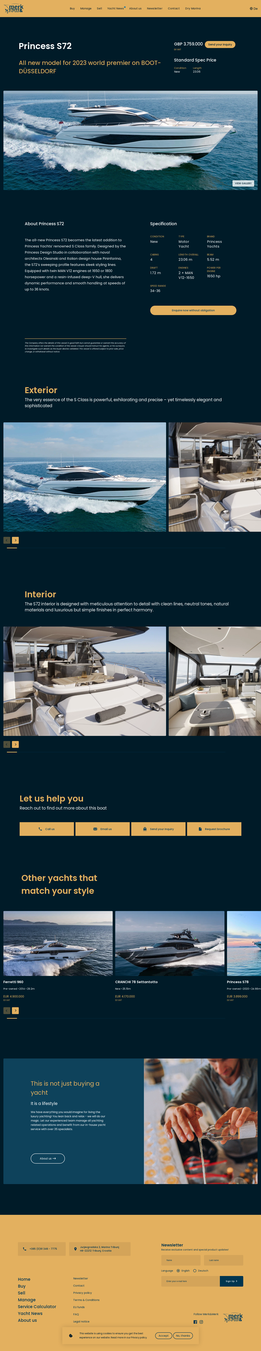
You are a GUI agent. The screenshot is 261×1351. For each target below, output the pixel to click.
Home (24, 1279)
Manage (85, 8)
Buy (72, 8)
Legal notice (81, 1321)
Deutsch (203, 1270)
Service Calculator (37, 1306)
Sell (99, 8)
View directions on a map (100, 1249)
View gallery (243, 183)
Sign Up (232, 1281)
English (186, 1270)
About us (135, 8)
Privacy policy (82, 1293)
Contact (174, 8)
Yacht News (115, 8)
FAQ (76, 1314)
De (254, 8)
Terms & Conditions (86, 1300)
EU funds (79, 1307)
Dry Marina (193, 8)
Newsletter (155, 8)
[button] (15, 540)
